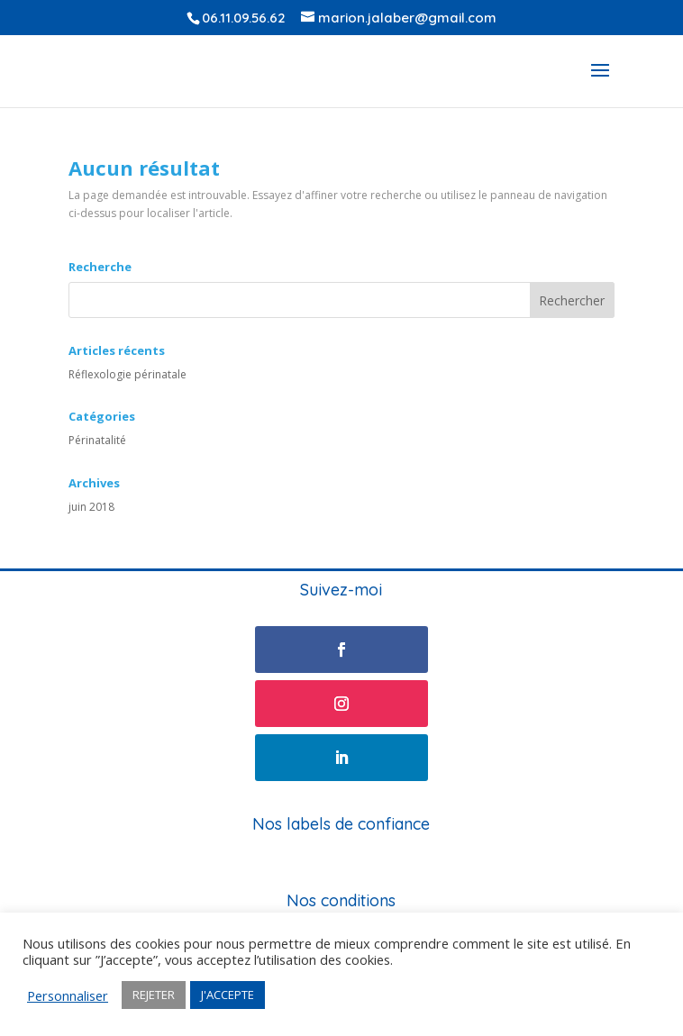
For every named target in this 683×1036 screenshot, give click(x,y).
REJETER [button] (153, 994)
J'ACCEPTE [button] (227, 994)
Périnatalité (97, 440)
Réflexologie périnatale (127, 374)
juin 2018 (91, 506)
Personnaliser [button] (67, 995)
